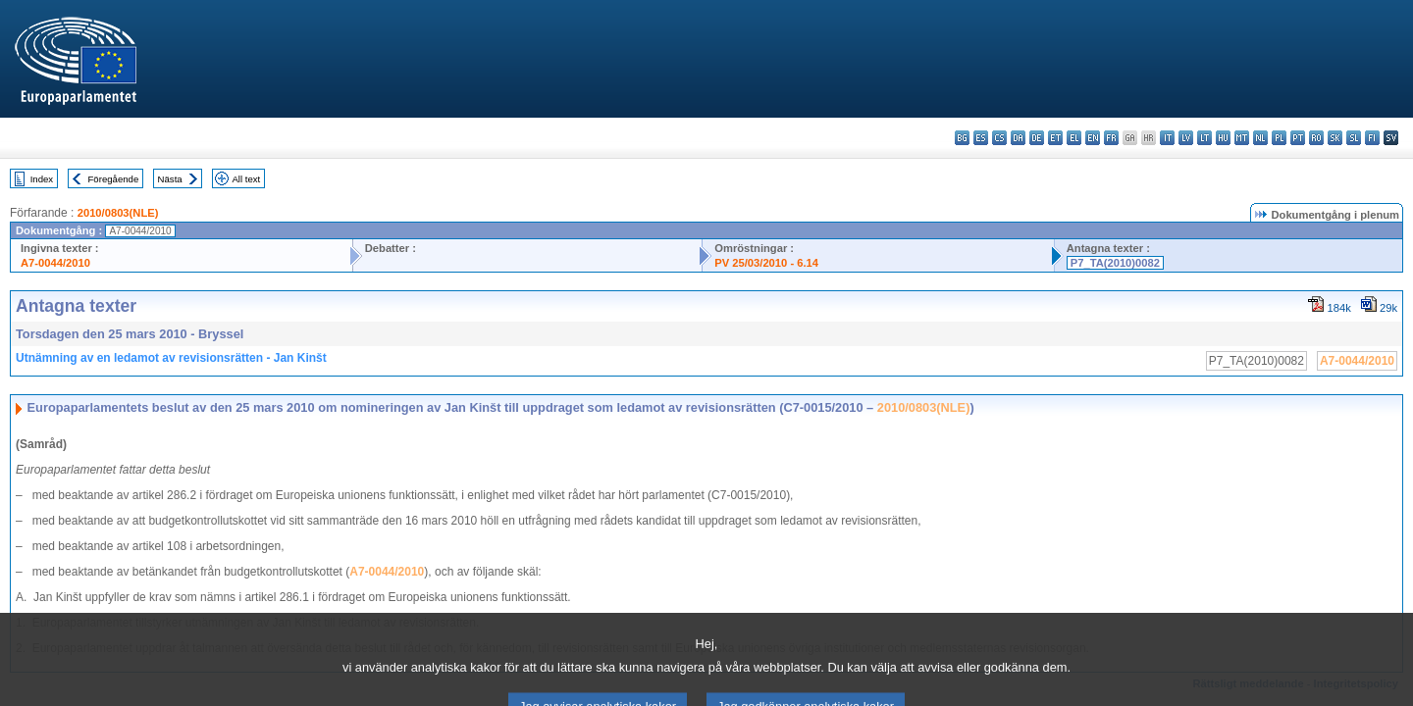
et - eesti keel (1055, 137)
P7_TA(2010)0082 (1115, 263)
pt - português (1297, 137)
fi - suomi (1372, 137)
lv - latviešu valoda (1185, 137)
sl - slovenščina (1353, 137)
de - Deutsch (1036, 137)
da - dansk (1018, 137)
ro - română (1316, 137)
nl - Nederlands (1260, 137)
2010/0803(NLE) (118, 213)
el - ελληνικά (1074, 137)
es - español (980, 137)
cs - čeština (999, 137)
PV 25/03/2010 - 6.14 (766, 263)
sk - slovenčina (1335, 137)
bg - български (962, 137)
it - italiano (1167, 137)
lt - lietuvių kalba (1204, 137)
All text (246, 179)
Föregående (113, 179)
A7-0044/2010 (55, 263)
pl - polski (1279, 137)
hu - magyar (1223, 137)
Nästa (170, 179)
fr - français (1111, 137)
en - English (1092, 137)
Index (41, 179)
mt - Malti (1241, 137)
